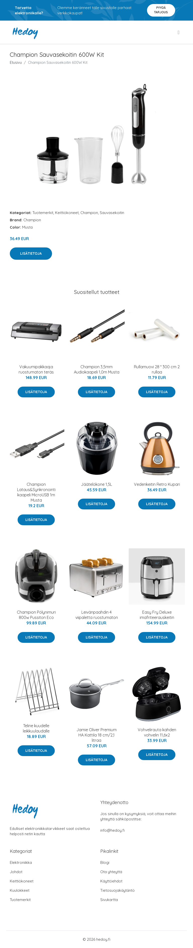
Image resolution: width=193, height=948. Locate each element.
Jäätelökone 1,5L (96, 484)
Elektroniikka (21, 862)
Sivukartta (109, 899)
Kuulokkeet (19, 890)
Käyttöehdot (111, 881)
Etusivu (16, 62)
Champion (89, 212)
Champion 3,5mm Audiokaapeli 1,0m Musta (96, 369)
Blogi (104, 862)
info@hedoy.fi (112, 830)
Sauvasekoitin (112, 212)
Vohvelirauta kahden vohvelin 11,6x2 (157, 732)
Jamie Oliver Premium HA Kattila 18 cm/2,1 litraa (96, 735)
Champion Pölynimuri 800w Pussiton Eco (36, 615)
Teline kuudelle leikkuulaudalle (36, 728)
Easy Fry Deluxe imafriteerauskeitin (157, 615)
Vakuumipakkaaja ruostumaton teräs (36, 369)
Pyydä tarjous (161, 10)
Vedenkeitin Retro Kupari (157, 484)
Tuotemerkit (42, 212)
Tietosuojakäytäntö (117, 890)
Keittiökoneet (67, 212)
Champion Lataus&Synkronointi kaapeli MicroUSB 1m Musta (36, 492)
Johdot (16, 871)
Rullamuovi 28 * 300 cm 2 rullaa (157, 369)
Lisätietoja (31, 253)
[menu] (179, 32)
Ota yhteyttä (111, 871)
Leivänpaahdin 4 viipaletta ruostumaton (96, 615)
